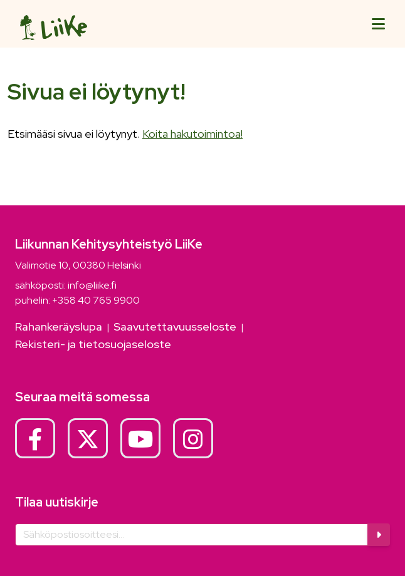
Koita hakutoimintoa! (192, 133)
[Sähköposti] (192, 534)
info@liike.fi (92, 285)
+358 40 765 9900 (96, 300)
